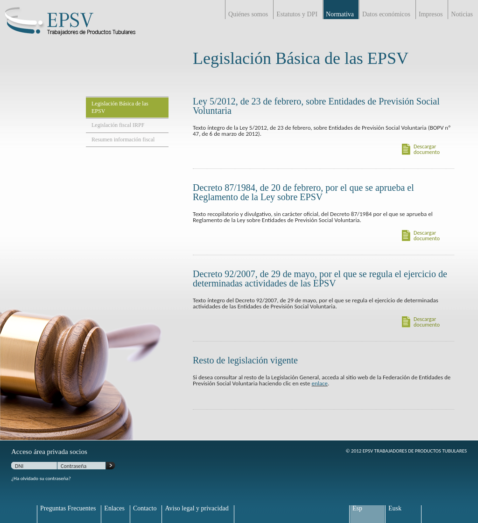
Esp (357, 508)
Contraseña (73, 466)
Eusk (394, 508)
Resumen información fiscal (123, 139)
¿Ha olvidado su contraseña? (41, 478)
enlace (319, 383)
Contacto (145, 508)
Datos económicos (386, 14)
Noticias (462, 14)
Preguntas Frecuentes (68, 508)
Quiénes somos (248, 14)
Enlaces (114, 508)
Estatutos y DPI (296, 14)
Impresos (431, 14)
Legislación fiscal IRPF (117, 125)
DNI (19, 466)
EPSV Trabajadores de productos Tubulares (70, 26)
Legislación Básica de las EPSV (119, 107)
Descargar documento (427, 149)
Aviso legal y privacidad (196, 508)
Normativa (340, 14)
